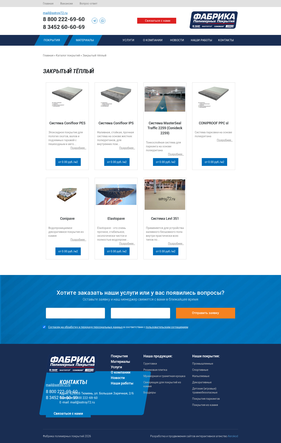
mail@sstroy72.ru (55, 13)
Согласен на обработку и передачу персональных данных (85, 327)
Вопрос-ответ (88, 3)
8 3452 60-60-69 (64, 27)
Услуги (128, 40)
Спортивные (200, 369)
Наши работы (201, 40)
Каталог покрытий (68, 55)
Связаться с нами (157, 20)
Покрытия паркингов (206, 398)
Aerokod (233, 436)
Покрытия (52, 40)
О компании (153, 40)
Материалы (85, 40)
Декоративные (202, 382)
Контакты (226, 40)
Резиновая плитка (155, 369)
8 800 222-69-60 (64, 19)
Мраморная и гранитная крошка (164, 376)
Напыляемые (200, 376)
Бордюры (149, 392)
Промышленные (202, 363)
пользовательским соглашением (167, 327)
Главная (48, 3)
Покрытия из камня (205, 405)
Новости (177, 40)
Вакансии (66, 3)
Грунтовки (150, 363)
